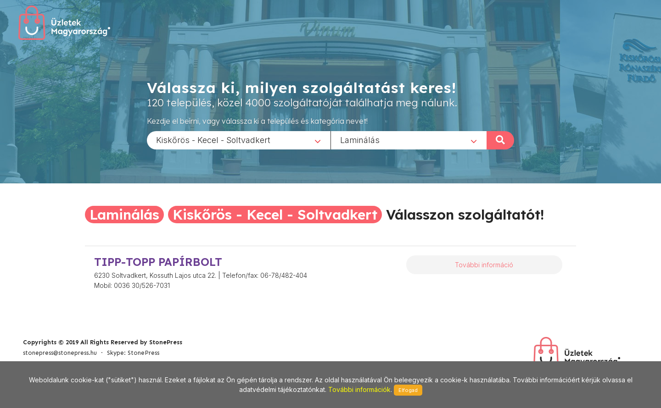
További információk (359, 389)
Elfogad (408, 390)
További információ (484, 265)
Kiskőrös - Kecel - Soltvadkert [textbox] (213, 139)
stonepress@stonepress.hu (60, 352)
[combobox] (238, 140)
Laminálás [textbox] (360, 139)
